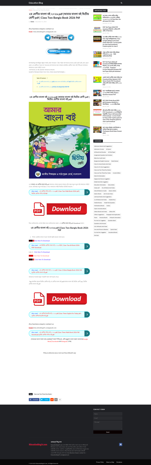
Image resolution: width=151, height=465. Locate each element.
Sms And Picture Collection (101, 229)
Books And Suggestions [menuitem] (46, 8)
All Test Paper (111, 152)
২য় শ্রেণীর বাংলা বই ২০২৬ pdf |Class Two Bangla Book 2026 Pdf (54, 87)
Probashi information (115, 217)
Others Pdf (112, 211)
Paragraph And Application (113, 214)
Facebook (55, 341)
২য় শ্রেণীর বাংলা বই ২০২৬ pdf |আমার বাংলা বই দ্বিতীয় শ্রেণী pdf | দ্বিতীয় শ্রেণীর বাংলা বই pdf (59, 82)
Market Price (112, 199)
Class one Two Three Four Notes (102, 173)
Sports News (114, 229)
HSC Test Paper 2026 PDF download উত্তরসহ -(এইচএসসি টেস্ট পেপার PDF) (111, 29)
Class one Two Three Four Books (41, 10)
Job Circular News (108, 193)
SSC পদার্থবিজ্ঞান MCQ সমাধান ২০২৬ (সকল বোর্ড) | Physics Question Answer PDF (111, 92)
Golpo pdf (96, 188)
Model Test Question (109, 202)
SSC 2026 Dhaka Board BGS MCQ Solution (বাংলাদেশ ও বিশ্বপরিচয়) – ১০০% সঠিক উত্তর (111, 102)
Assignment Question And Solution (103, 155)
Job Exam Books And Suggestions (102, 196)
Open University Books (100, 208)
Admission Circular (99, 149)
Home (30, 10)
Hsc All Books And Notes (108, 188)
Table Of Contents (41, 78)
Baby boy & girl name (99, 158)
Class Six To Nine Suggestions (101, 167)
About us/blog (110, 462)
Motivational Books (99, 205)
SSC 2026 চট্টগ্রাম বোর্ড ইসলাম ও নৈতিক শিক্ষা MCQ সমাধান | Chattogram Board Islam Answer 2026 (112, 130)
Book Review (115, 161)
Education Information (100, 185)
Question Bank (112, 220)
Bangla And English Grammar (101, 161)
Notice (108, 205)
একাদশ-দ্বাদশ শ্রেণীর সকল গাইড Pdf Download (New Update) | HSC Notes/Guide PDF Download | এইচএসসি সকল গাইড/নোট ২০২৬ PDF (112, 81)
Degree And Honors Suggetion (102, 179)
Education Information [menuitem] (68, 8)
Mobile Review (98, 202)
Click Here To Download (41, 256)
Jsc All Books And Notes (100, 199)
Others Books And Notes (100, 211)
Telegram (64, 341)
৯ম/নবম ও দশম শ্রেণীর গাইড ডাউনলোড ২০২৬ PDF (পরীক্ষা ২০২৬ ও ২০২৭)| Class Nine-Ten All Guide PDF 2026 (112, 18)
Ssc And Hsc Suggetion (100, 232)
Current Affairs (116, 173)
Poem (95, 217)
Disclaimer (119, 462)
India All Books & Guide (100, 191)
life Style (96, 235)
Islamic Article (112, 191)
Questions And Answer (100, 223)
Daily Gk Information (99, 176)
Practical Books (103, 217)
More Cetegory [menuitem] (85, 8)
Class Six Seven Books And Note (102, 164)
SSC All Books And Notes (100, 226)
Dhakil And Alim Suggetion (101, 182)
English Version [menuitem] (101, 8)
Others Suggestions (99, 214)
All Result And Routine (100, 152)
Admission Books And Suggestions (103, 146)
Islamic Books (97, 193)
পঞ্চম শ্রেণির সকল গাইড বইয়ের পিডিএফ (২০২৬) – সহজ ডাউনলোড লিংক (111, 54)
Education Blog (36, 3)
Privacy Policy (100, 462)
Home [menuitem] (32, 8)
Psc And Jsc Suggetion (100, 220)
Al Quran (108, 149)
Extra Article (111, 185)
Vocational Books (112, 232)
